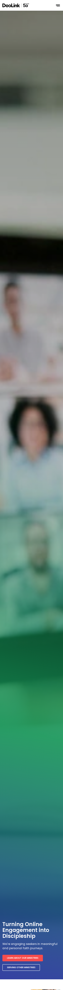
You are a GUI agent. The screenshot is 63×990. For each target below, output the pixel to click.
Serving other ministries (21, 967)
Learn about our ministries (22, 957)
